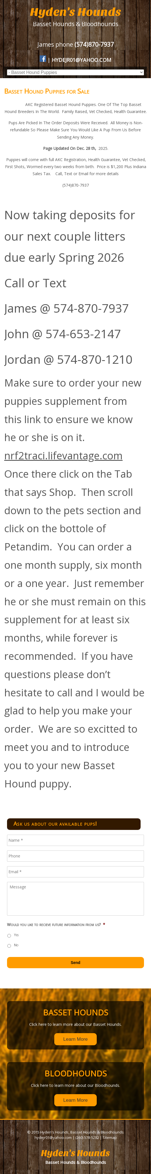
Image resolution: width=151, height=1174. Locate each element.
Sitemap (110, 1137)
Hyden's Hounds (75, 12)
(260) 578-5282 (87, 1137)
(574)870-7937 (94, 44)
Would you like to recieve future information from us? (56, 924)
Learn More (75, 1039)
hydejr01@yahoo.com (81, 60)
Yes (16, 935)
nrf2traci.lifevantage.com (63, 455)
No (16, 945)
